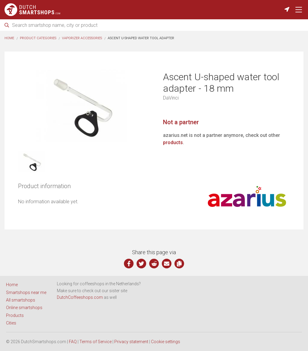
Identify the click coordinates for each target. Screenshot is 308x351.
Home (9, 38)
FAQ (73, 341)
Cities (11, 323)
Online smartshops (24, 307)
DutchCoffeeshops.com (80, 297)
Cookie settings (165, 341)
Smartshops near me (26, 292)
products (173, 142)
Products (15, 315)
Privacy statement (131, 341)
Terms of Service (95, 341)
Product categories (38, 38)
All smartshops (20, 300)
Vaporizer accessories (82, 38)
